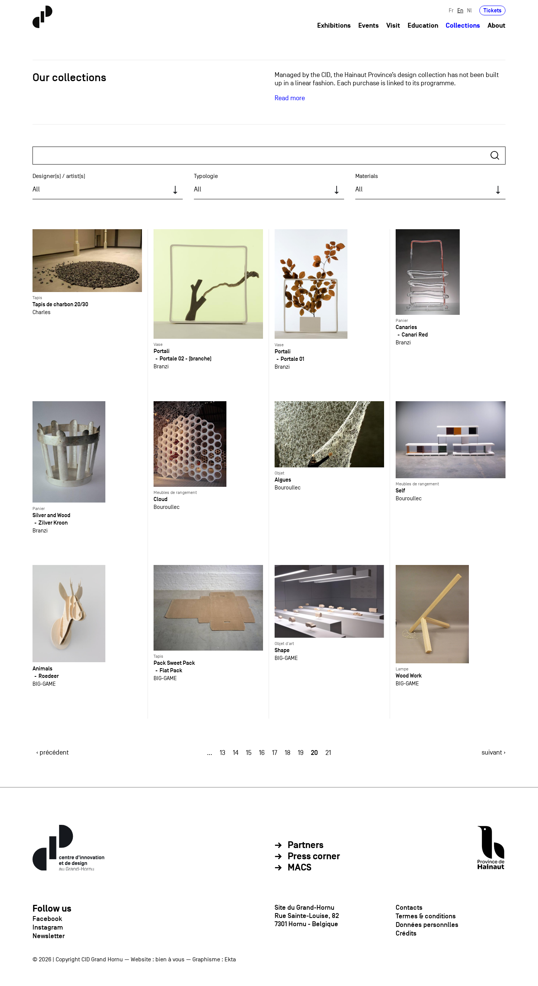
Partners (306, 845)
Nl (469, 10)
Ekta (230, 959)
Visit (393, 26)
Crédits (406, 933)
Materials (366, 176)
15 (248, 753)
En (460, 10)
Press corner (314, 856)
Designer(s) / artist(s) (59, 176)
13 (222, 753)
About (496, 26)
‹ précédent (52, 752)
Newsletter (49, 936)
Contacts (409, 907)
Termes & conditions (426, 916)
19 (300, 753)
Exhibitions (334, 26)
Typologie (206, 176)
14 (235, 753)
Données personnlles (427, 925)
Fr (451, 10)
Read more (290, 98)
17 (274, 753)
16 (262, 753)
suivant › (493, 752)
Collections (463, 26)
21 (328, 753)
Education (423, 26)
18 (287, 753)
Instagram (48, 927)
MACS (300, 867)
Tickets (492, 10)
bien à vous (170, 959)
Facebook (47, 919)
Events (368, 26)
